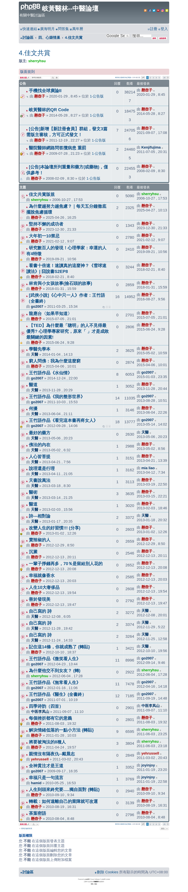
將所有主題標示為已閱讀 (123, 77)
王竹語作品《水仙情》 (50, 372)
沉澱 (33, 551)
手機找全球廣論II (45, 90)
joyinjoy (148, 765)
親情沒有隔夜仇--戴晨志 (52, 753)
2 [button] (150, 77)
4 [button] (156, 77)
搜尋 (154, 38)
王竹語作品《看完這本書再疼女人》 (63, 420)
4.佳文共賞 (34, 53)
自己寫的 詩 (40, 611)
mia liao (148, 468)
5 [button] (159, 77)
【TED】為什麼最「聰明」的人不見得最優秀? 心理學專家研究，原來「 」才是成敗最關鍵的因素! (67, 331)
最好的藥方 (39, 432)
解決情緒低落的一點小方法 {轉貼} (61, 730)
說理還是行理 (42, 468)
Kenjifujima (151, 147)
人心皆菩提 (39, 456)
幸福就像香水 (42, 575)
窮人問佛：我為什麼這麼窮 (55, 361)
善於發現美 (39, 599)
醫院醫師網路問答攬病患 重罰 (57, 147)
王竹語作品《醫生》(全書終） (57, 694)
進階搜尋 (162, 38)
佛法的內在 (39, 444)
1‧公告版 (97, 96)
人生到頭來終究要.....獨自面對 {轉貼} (64, 789)
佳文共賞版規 (42, 194)
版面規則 (27, 72)
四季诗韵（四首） (46, 706)
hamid (36, 783)
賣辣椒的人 (39, 539)
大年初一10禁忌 (44, 235)
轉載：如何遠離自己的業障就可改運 (63, 801)
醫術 (33, 492)
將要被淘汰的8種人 (47, 742)
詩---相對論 (39, 516)
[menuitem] (46, 29)
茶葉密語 (37, 813)
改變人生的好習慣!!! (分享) (54, 528)
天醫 (34, 354)
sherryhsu (37, 61)
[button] (143, 77)
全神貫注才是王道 (46, 765)
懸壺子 (39, 96)
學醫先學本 (39, 349)
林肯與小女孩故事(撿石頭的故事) (60, 283)
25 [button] (164, 77)
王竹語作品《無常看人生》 (55, 682)
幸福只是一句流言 (46, 777)
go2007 (37, 306)
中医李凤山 (40, 712)
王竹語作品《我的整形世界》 (57, 396)
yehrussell (40, 759)
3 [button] (153, 77)
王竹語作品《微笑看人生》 (55, 658)
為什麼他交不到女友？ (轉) (54, 670)
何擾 (33, 408)
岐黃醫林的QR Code (49, 109)
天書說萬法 (39, 480)
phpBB (87, 879)
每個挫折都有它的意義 (50, 718)
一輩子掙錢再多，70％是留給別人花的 (66, 563)
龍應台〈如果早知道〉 (50, 313)
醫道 (33, 384)
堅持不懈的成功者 (46, 224)
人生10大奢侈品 (44, 587)
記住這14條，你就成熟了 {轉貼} (59, 646)
